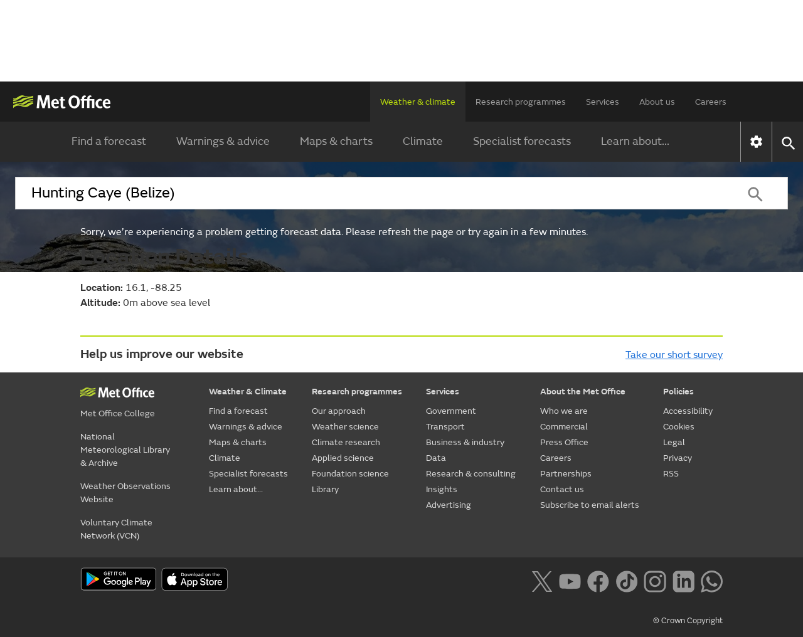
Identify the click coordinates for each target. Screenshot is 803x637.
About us (657, 102)
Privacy (677, 458)
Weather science (345, 426)
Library (325, 489)
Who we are (564, 411)
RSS (671, 473)
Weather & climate (417, 102)
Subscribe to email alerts (589, 505)
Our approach (339, 411)
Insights (441, 489)
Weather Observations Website (125, 493)
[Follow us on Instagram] (655, 580)
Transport (445, 426)
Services (602, 102)
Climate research (346, 442)
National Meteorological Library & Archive (125, 449)
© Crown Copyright (688, 621)
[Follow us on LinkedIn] (683, 580)
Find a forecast (109, 141)
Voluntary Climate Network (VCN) (116, 529)
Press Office (564, 442)
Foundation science (350, 473)
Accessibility (688, 411)
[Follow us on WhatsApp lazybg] (712, 580)
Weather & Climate (248, 391)
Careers (710, 102)
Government (451, 411)
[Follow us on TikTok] (626, 580)
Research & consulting (471, 473)
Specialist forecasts (522, 141)
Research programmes (521, 102)
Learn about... (635, 141)
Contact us (562, 489)
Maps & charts (336, 141)
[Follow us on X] (542, 580)
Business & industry (465, 442)
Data (436, 458)
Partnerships (566, 473)
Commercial (564, 426)
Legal (674, 442)
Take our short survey (674, 355)
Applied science (343, 458)
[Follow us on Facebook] (598, 580)
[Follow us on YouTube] (570, 580)
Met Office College (117, 413)
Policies (678, 391)
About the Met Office (582, 391)
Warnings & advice (223, 141)
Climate (423, 141)
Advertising (448, 505)
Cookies (678, 426)
